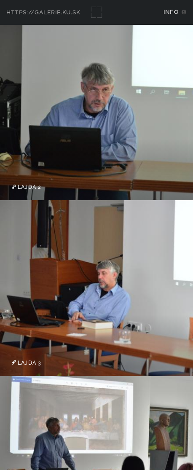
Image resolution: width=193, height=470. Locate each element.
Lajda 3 (28, 362)
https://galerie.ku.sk (43, 12)
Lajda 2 (28, 187)
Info (171, 12)
